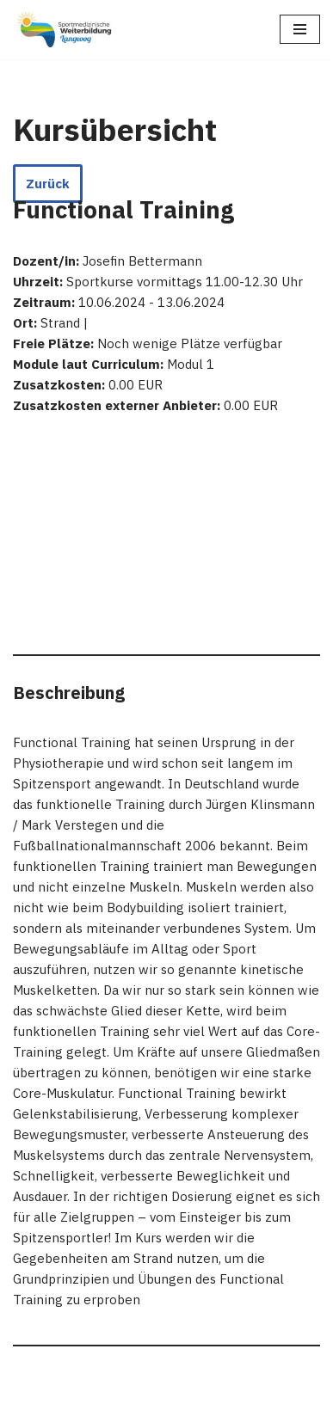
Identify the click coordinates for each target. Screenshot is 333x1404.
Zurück (48, 183)
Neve (28, 1386)
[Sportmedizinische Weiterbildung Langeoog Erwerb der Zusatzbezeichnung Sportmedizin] (64, 29)
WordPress (184, 1386)
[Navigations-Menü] (300, 29)
